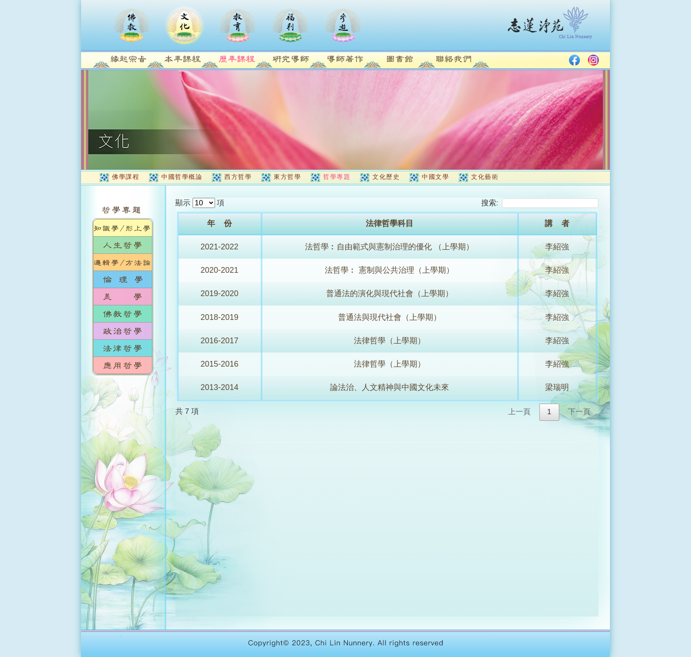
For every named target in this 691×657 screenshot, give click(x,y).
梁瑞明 (557, 387)
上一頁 (519, 412)
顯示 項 (199, 203)
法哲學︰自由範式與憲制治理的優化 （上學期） (389, 246)
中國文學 (435, 176)
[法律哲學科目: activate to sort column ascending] (390, 224)
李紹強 (557, 246)
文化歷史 (386, 176)
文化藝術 (484, 176)
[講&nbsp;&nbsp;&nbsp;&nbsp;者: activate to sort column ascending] (558, 224)
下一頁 (579, 412)
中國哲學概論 (181, 176)
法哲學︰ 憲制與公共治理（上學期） (389, 270)
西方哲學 (238, 176)
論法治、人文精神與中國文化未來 (389, 387)
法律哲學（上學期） (389, 340)
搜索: (539, 203)
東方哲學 (287, 176)
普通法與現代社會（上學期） (389, 317)
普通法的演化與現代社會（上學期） (389, 293)
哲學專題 (336, 176)
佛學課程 (125, 176)
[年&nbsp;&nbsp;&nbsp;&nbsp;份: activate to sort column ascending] (220, 224)
